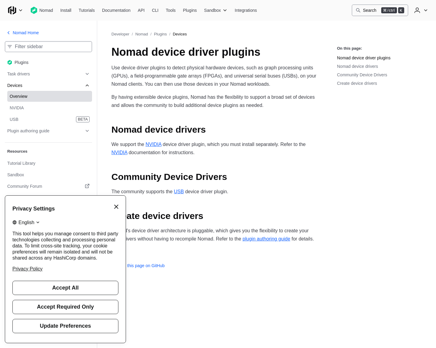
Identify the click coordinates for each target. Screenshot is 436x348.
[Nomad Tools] (170, 10)
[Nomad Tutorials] (86, 10)
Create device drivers (357, 83)
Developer (120, 34)
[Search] (380, 10)
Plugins (160, 34)
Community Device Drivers (362, 74)
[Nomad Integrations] (245, 10)
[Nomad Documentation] (116, 10)
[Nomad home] (41, 10)
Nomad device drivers (357, 66)
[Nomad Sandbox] (215, 10)
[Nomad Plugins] (189, 10)
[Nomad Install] (66, 10)
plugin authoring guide (266, 238)
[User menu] (420, 10)
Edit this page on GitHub (138, 265)
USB (179, 191)
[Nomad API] (141, 10)
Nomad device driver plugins (364, 57)
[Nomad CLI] (155, 10)
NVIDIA (153, 144)
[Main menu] (15, 10)
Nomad (141, 34)
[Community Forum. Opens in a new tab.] (48, 186)
